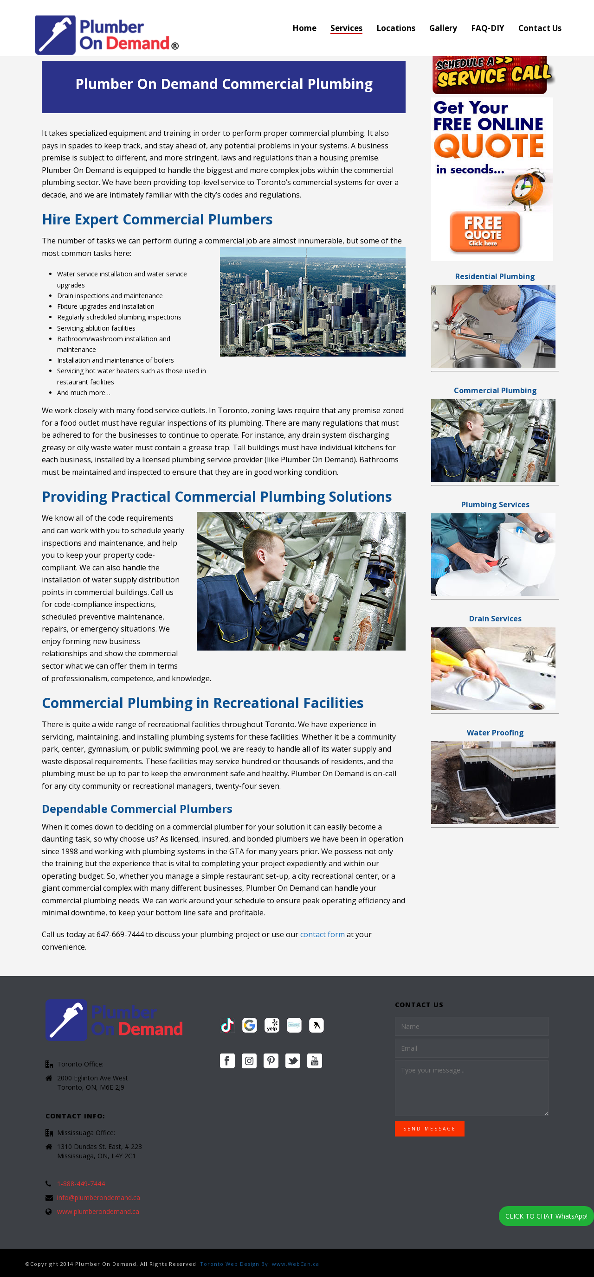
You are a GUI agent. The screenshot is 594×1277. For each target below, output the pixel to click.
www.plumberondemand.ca (98, 1211)
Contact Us (540, 28)
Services (346, 28)
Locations (395, 28)
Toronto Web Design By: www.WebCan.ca (259, 1263)
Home (304, 28)
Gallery (443, 28)
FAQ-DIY (487, 28)
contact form (322, 934)
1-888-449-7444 (81, 1184)
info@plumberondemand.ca (98, 1198)
